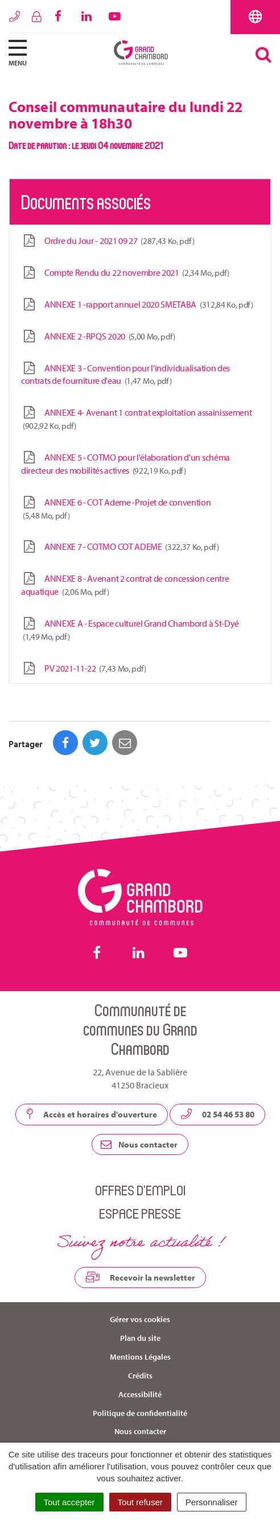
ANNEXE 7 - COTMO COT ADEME (120, 546)
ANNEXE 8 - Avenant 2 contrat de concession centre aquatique (125, 585)
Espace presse (140, 1213)
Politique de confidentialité (140, 1413)
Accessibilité (140, 1394)
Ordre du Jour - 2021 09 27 (107, 240)
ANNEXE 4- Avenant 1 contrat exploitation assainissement (136, 419)
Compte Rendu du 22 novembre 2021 (125, 272)
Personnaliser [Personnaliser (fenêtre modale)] (212, 1502)
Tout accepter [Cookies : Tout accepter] (69, 1502)
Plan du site (140, 1338)
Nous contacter (139, 1144)
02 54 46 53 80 (217, 1114)
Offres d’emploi (140, 1190)
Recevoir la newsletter (140, 1277)
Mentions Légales (140, 1357)
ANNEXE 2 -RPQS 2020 (98, 336)
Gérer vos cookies (140, 1319)
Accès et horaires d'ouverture (91, 1114)
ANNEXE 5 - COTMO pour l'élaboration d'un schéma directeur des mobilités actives (125, 464)
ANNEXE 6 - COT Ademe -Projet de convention (116, 509)
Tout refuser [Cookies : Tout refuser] (140, 1502)
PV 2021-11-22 (83, 668)
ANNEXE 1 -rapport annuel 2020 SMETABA (137, 304)
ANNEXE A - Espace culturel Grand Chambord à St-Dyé (130, 630)
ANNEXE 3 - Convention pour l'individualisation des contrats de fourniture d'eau (125, 375)
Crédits (140, 1375)
